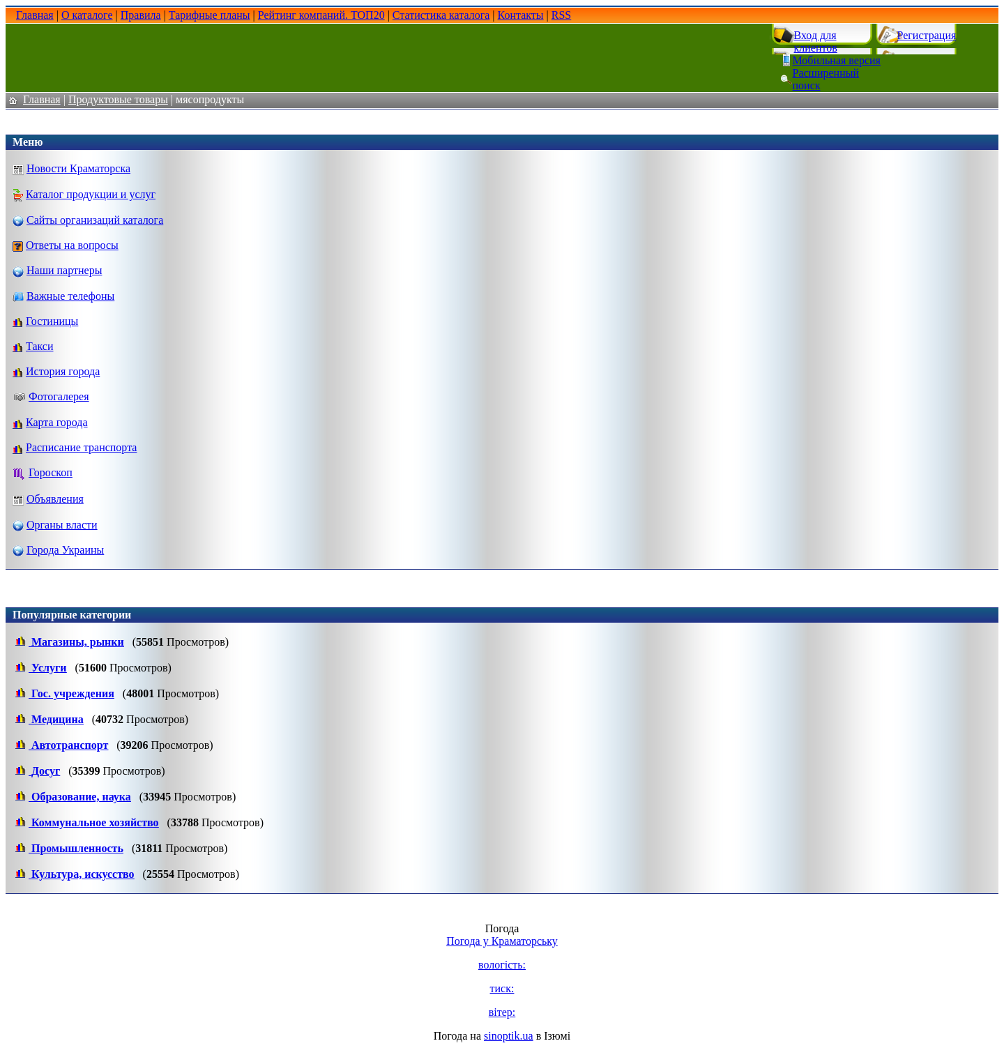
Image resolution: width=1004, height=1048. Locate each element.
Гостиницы (52, 321)
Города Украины (65, 550)
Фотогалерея (59, 396)
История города (63, 371)
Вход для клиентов (815, 41)
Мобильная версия (837, 60)
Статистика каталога (441, 15)
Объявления (55, 499)
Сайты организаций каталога (94, 220)
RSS (561, 15)
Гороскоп (51, 472)
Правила (141, 15)
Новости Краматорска (78, 168)
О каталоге (87, 15)
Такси (40, 346)
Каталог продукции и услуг (90, 194)
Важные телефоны (70, 296)
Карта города (57, 422)
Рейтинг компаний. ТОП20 (321, 15)
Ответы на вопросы (72, 245)
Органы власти (62, 525)
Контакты (521, 15)
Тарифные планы (209, 15)
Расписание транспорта (81, 447)
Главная (35, 15)
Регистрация (927, 35)
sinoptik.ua (508, 1036)
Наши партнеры (64, 270)
